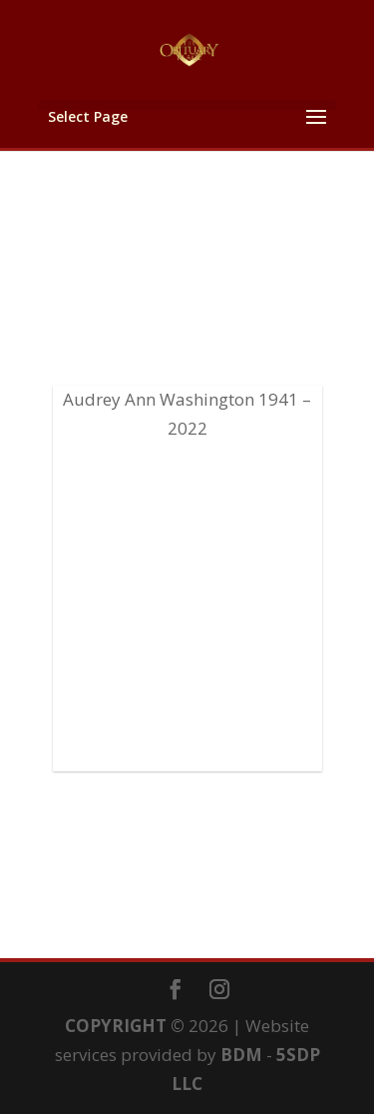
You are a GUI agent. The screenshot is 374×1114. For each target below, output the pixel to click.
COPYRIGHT (116, 1025)
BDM (241, 1054)
